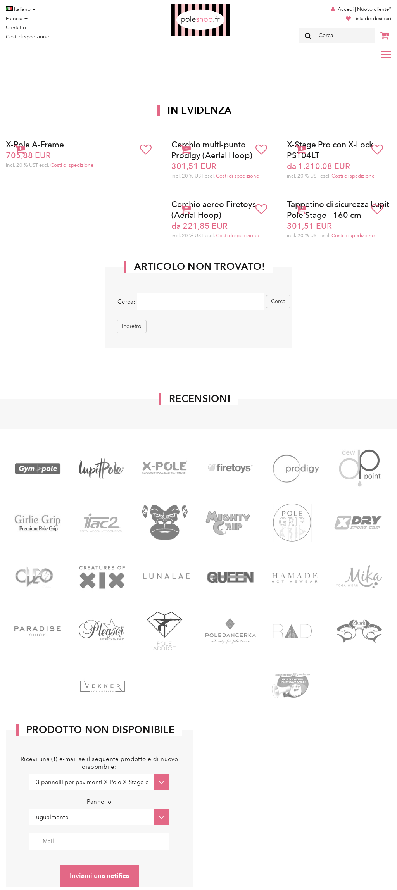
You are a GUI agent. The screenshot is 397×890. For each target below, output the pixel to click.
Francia (17, 18)
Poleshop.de (182, 6)
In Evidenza (199, 110)
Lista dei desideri (372, 18)
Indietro (132, 326)
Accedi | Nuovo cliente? (364, 9)
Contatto (16, 27)
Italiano (21, 9)
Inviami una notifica (99, 875)
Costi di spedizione (27, 36)
